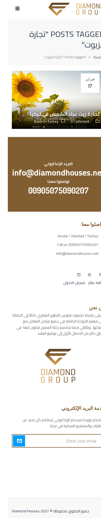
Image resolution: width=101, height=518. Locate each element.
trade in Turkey (38, 121)
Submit (11, 441)
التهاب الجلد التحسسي (81, 475)
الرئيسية (91, 56)
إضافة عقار (88, 282)
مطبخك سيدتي (85, 485)
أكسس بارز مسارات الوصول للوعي (71, 456)
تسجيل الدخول (66, 282)
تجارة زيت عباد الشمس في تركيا (57, 113)
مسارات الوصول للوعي (79, 466)
